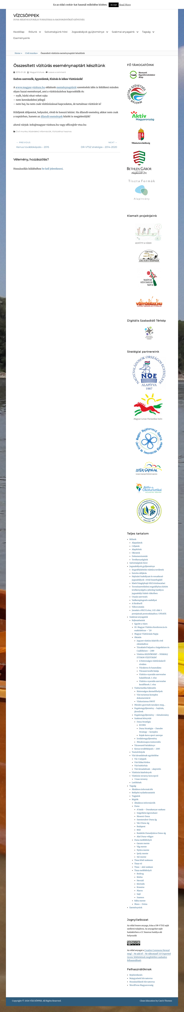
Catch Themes (165, 1001)
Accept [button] (113, 5)
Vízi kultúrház (141, 765)
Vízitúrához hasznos (61, 131)
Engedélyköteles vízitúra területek (148, 570)
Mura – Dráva (140, 904)
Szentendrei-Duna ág (147, 819)
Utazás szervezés (139, 597)
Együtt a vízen (141, 624)
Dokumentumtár (140, 556)
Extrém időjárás (139, 573)
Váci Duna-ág (143, 823)
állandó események (52, 116)
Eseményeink (21, 38)
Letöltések (136, 782)
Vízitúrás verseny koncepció (145, 776)
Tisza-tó (138, 863)
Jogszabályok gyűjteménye (88, 31)
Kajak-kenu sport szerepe (151, 735)
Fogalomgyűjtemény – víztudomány (151, 715)
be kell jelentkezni (52, 168)
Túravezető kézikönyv (144, 745)
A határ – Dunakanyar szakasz (151, 809)
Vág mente (142, 846)
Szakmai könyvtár (142, 718)
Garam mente (143, 843)
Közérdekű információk (40, 131)
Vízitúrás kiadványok (142, 772)
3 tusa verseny (141, 779)
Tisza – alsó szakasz (143, 867)
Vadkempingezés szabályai (144, 600)
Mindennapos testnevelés (149, 742)
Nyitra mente (143, 850)
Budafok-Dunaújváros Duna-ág (151, 833)
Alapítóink (137, 549)
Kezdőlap (18, 31)
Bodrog (140, 873)
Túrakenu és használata (150, 668)
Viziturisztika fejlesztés (145, 688)
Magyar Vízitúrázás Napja (146, 634)
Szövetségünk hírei (56, 31)
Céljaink (136, 546)
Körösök (141, 884)
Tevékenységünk (140, 559)
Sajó (139, 894)
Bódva (140, 877)
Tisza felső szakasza (143, 860)
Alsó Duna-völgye (145, 836)
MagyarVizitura (37, 72)
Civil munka (31, 53)
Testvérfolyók (138, 752)
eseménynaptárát (66, 87)
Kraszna (140, 887)
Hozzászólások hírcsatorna (142, 982)
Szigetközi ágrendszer (147, 813)
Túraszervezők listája (149, 671)
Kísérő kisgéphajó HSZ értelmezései (148, 583)
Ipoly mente (142, 853)
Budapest (141, 826)
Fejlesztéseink (138, 620)
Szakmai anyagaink (123, 31)
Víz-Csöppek (140, 759)
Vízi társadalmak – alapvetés (147, 769)
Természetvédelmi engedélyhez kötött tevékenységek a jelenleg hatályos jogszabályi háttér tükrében (150, 590)
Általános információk (142, 789)
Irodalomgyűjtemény (147, 738)
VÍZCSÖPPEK (26, 15)
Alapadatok (137, 542)
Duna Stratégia (144, 722)
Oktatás (137, 637)
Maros (140, 890)
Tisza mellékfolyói (143, 870)
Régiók (135, 799)
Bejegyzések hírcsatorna (140, 978)
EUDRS (142, 725)
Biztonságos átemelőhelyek (150, 691)
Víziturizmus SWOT (146, 701)
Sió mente (141, 857)
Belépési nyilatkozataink (143, 792)
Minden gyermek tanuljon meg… (149, 705)
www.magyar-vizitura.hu (30, 87)
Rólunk (33, 31)
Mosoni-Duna (143, 816)
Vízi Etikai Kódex (142, 762)
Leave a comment (57, 72)
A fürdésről (137, 603)
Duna (136, 806)
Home (18, 53)
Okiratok (136, 553)
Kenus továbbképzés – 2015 (147, 749)
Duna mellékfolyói (143, 840)
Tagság (146, 31)
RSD (139, 830)
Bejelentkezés (135, 975)
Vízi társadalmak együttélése (145, 755)
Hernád (140, 880)
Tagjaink (136, 796)
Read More (125, 4)
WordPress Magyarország (141, 985)
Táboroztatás (138, 607)
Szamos (140, 897)
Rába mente (140, 900)
